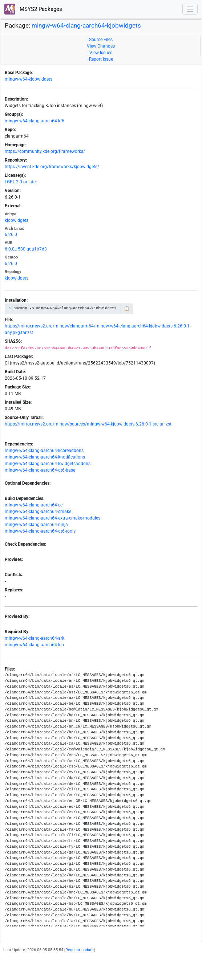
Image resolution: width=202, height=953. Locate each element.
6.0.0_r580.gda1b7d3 (26, 249)
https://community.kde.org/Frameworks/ (45, 151)
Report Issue (101, 59)
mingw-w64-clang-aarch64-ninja (36, 524)
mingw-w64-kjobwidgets (28, 79)
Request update (79, 950)
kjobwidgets (16, 220)
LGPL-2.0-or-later (21, 181)
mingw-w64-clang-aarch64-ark (34, 638)
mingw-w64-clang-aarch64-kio (34, 644)
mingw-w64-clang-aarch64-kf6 (34, 120)
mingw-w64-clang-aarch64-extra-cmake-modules (52, 518)
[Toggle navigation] (190, 9)
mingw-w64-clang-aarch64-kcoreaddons (44, 450)
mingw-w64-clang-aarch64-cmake (38, 511)
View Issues (100, 52)
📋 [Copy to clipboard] (126, 308)
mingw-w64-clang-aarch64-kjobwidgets (86, 25)
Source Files (101, 39)
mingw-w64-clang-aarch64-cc (33, 505)
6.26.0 (11, 234)
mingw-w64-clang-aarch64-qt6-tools (40, 531)
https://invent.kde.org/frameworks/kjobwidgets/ (52, 166)
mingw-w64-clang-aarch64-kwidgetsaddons (47, 463)
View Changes (101, 46)
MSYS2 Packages (33, 9)
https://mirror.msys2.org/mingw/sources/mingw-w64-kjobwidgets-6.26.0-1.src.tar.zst (88, 424)
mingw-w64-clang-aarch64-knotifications (45, 457)
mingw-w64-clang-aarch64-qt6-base (40, 470)
